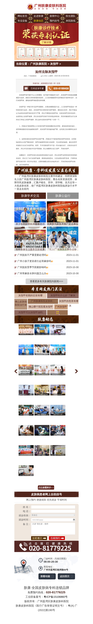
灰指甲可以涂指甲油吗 (30, 312)
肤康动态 (38, 20)
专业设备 (22, 20)
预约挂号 (54, 20)
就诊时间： (25, 519)
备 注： (27, 524)
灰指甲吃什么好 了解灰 (63, 295)
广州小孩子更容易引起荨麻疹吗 (34, 261)
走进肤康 (38, 16)
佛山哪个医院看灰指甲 (41, 306)
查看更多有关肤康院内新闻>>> (46, 281)
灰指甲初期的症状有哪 (30, 295)
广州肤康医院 (38, 63)
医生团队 (70, 16)
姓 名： (27, 507)
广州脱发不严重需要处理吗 (31, 255)
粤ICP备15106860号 (55, 596)
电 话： (27, 511)
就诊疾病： (25, 515)
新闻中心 (54, 16)
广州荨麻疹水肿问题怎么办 (31, 273)
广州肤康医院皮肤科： (43, 301)
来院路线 (70, 20)
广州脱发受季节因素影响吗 (31, 267)
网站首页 (22, 16)
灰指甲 (54, 63)
